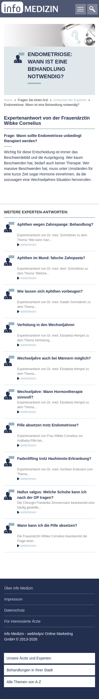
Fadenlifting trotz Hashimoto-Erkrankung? (54, 458)
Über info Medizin (18, 588)
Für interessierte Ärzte (22, 621)
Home (8, 100)
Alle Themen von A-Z (24, 682)
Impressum (13, 599)
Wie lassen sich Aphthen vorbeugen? (50, 291)
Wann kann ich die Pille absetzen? (47, 525)
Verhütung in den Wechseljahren (45, 325)
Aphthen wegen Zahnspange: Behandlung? (55, 224)
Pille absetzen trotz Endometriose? (48, 425)
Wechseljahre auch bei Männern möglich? (54, 358)
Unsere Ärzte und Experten (29, 658)
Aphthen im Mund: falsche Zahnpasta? (51, 258)
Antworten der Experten (70, 100)
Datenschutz (14, 610)
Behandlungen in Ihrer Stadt (30, 670)
